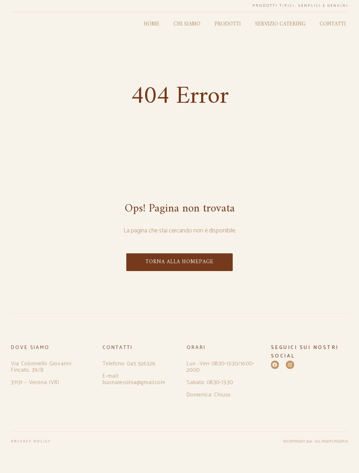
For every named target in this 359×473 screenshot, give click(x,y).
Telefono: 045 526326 (129, 364)
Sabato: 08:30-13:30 (210, 382)
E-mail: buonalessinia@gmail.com (134, 379)
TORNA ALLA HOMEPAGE (179, 262)
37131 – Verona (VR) (35, 382)
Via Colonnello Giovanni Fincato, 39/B (41, 367)
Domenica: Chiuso (209, 395)
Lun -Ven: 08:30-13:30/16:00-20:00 (221, 367)
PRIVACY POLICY (31, 441)
